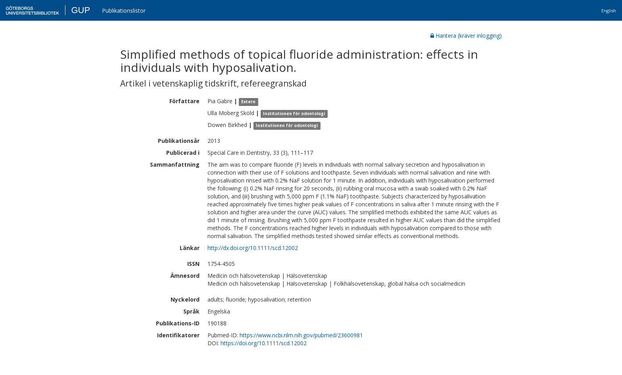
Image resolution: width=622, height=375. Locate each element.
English (608, 10)
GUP (80, 10)
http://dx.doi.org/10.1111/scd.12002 (252, 248)
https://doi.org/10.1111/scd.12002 (264, 343)
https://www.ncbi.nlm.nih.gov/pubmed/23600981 (301, 335)
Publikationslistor (124, 10)
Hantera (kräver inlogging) (466, 35)
